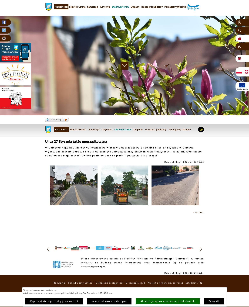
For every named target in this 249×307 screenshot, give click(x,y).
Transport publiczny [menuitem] (152, 6)
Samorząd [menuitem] (92, 6)
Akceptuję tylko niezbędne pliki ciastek (167, 301)
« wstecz (198, 212)
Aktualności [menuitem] (61, 6)
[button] (242, 22)
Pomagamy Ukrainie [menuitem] (175, 6)
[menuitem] (120, 6)
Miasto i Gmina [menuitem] (77, 6)
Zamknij (214, 301)
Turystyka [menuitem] (105, 6)
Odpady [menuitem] (135, 6)
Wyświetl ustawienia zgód (109, 301)
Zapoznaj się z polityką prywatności (54, 301)
